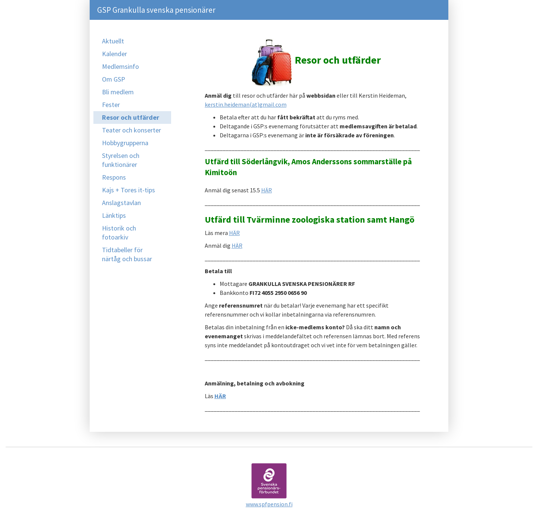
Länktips (114, 215)
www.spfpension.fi (269, 504)
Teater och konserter (131, 130)
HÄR (266, 190)
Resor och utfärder (130, 117)
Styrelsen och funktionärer (120, 160)
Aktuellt (113, 41)
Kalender (114, 53)
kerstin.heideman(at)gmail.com (246, 104)
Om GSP (113, 79)
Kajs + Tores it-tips (128, 190)
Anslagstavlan (121, 202)
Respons (114, 177)
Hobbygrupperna (125, 142)
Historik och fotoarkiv (119, 232)
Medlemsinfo (120, 66)
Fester (111, 104)
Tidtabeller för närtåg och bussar (127, 254)
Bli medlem (118, 92)
